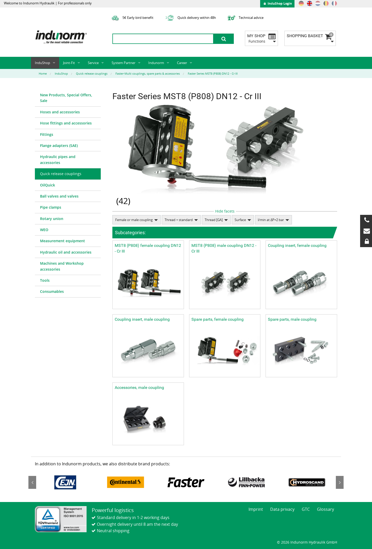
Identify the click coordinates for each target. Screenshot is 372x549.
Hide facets (225, 211)
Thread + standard (179, 219)
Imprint (256, 509)
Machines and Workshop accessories (62, 266)
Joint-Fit (69, 62)
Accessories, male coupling (139, 387)
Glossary (325, 509)
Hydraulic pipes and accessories (57, 159)
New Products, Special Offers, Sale (66, 97)
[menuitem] (68, 98)
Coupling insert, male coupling (142, 319)
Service (93, 62)
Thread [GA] (214, 219)
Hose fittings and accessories (66, 123)
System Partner (123, 62)
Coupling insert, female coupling (297, 245)
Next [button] (340, 482)
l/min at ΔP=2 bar (271, 219)
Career (182, 62)
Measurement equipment (62, 240)
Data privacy (282, 509)
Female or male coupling (134, 219)
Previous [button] (32, 482)
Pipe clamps (50, 207)
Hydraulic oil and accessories (65, 252)
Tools (45, 280)
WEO (44, 229)
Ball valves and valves (59, 196)
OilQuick (47, 185)
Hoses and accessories (60, 111)
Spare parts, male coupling (292, 319)
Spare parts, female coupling (217, 319)
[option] (65, 482)
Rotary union (51, 218)
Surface (240, 219)
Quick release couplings (60, 173)
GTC (306, 509)
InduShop (42, 62)
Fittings (46, 134)
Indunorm (156, 62)
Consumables (52, 291)
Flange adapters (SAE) (59, 145)
